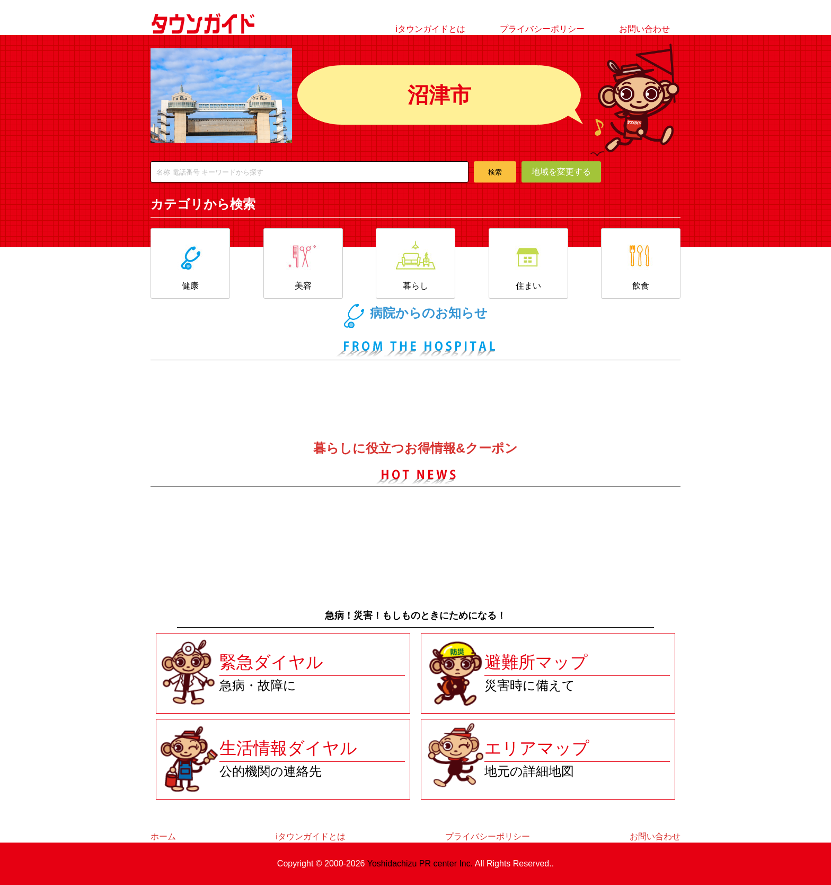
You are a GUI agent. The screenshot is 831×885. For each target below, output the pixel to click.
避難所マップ (536, 662)
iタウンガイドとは (430, 28)
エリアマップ (536, 748)
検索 (495, 172)
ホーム (163, 836)
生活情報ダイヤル (288, 748)
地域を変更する (561, 171)
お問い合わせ (644, 28)
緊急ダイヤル (271, 662)
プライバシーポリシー (542, 28)
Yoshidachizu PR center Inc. (420, 863)
